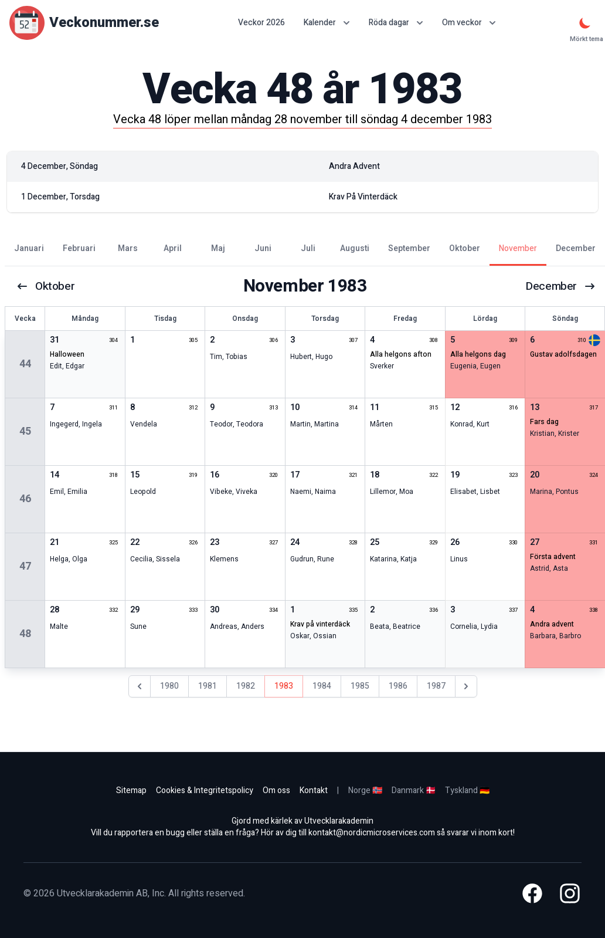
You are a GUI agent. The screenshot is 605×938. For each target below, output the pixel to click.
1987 (436, 686)
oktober (46, 286)
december (560, 286)
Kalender (327, 22)
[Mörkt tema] (585, 22)
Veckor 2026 (261, 23)
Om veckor (469, 22)
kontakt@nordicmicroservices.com (371, 833)
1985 (360, 686)
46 (25, 499)
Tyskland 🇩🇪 (467, 790)
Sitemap (131, 790)
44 (25, 364)
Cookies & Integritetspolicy (204, 790)
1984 (321, 686)
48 (25, 634)
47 (25, 566)
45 (25, 431)
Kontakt (314, 790)
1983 (283, 686)
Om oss (276, 790)
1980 (169, 686)
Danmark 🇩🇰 (414, 790)
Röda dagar (396, 22)
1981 (207, 686)
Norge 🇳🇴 (365, 790)
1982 (245, 686)
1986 (398, 686)
